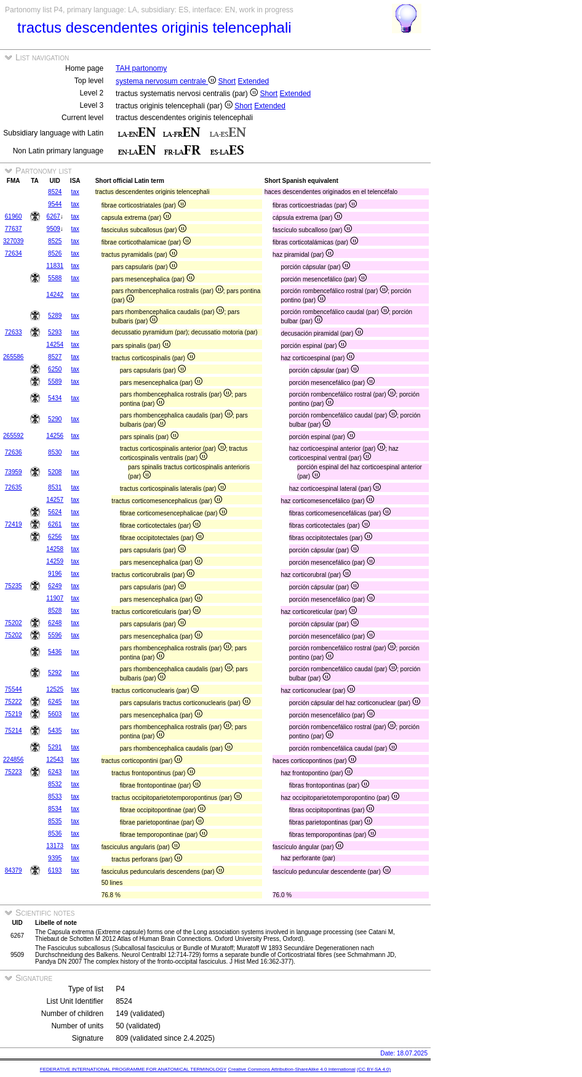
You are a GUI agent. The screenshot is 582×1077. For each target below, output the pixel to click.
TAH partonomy (141, 68)
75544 (13, 689)
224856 (13, 759)
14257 (54, 499)
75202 (13, 622)
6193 (55, 870)
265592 (13, 435)
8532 (55, 784)
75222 (13, 701)
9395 (55, 858)
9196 (55, 573)
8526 (55, 253)
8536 (55, 833)
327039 (13, 241)
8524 (55, 191)
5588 (55, 278)
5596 (55, 635)
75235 (13, 586)
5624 (55, 512)
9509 (53, 228)
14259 (54, 561)
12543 (54, 759)
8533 (55, 796)
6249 (55, 586)
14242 (54, 294)
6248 (55, 622)
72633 (13, 332)
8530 (55, 452)
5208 (55, 472)
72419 (13, 524)
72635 (13, 487)
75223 (13, 771)
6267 (53, 216)
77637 (13, 228)
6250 (55, 369)
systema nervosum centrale (166, 81)
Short (227, 81)
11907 (54, 598)
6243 (55, 771)
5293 (55, 332)
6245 (55, 701)
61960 (13, 216)
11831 (54, 265)
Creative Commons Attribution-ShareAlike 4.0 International (291, 1069)
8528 (55, 610)
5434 (55, 398)
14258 (54, 549)
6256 (55, 536)
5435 (55, 730)
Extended (253, 81)
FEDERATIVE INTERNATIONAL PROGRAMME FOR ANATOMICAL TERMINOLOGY (133, 1069)
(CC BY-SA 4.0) (374, 1069)
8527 (55, 356)
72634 (13, 253)
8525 (55, 241)
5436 (55, 651)
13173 (54, 845)
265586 (13, 356)
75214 (13, 730)
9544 (55, 204)
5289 (55, 315)
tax (75, 191)
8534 (55, 808)
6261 (55, 524)
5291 (55, 747)
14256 (54, 435)
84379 (13, 870)
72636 (13, 452)
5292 (55, 672)
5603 (55, 714)
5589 (55, 381)
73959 (13, 472)
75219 (13, 714)
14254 (54, 344)
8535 (55, 821)
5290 (55, 419)
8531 (55, 487)
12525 (54, 689)
